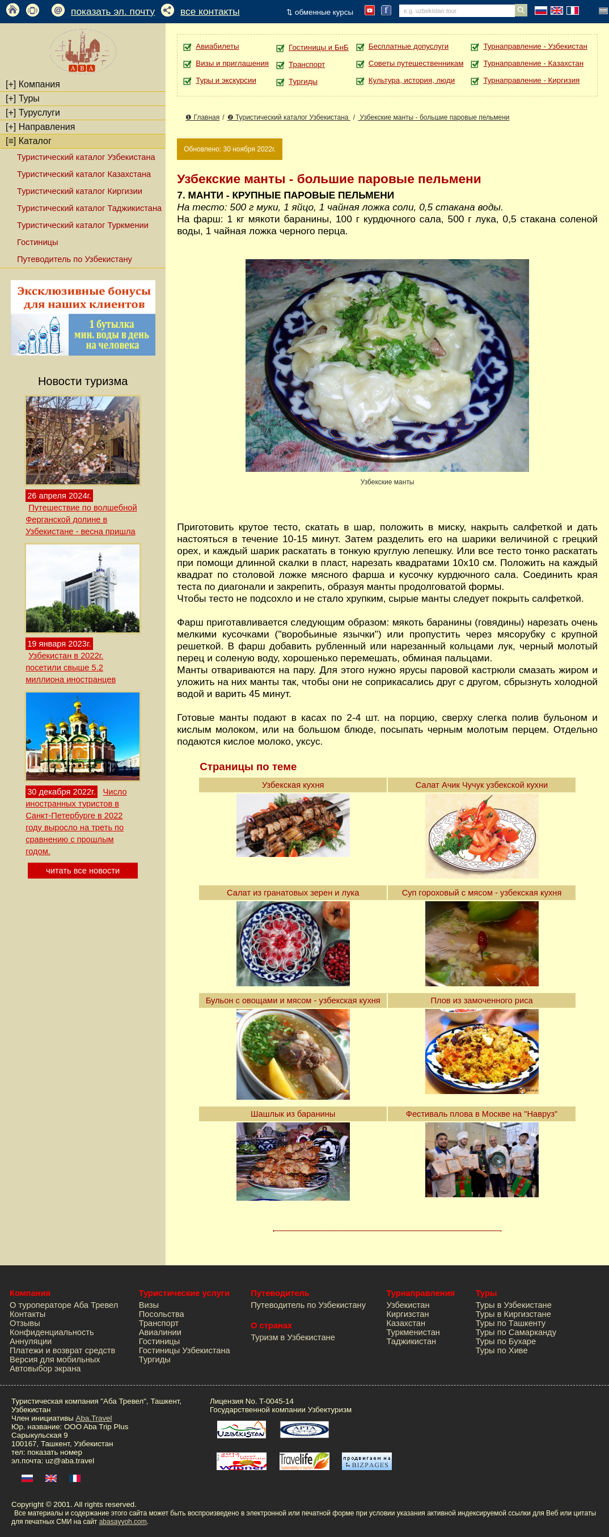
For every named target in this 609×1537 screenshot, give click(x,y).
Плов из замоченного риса (481, 1000)
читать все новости (83, 870)
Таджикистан (411, 1341)
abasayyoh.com (123, 1522)
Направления (40, 127)
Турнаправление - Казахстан (533, 63)
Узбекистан (407, 1305)
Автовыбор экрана (45, 1368)
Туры (23, 98)
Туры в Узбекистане (514, 1305)
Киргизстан (407, 1314)
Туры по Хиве (502, 1350)
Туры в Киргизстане (513, 1314)
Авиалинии (160, 1332)
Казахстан (405, 1323)
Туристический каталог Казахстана (84, 174)
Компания (33, 84)
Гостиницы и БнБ (319, 47)
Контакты (27, 1314)
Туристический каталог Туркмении (83, 225)
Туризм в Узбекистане (293, 1337)
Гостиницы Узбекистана (184, 1350)
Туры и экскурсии (226, 80)
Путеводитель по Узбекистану (74, 259)
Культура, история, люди (412, 80)
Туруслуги (33, 112)
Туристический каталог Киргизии (79, 191)
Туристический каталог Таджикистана (89, 208)
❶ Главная (202, 117)
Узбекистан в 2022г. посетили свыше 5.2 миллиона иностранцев (71, 667)
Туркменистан (413, 1332)
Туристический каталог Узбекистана (86, 157)
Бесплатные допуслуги (409, 46)
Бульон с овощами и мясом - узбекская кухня (293, 1000)
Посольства (161, 1314)
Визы (149, 1305)
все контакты (210, 11)
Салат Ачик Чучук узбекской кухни (482, 784)
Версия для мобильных (55, 1359)
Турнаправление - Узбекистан (535, 46)
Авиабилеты (217, 46)
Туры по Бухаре (506, 1341)
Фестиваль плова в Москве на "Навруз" (481, 1113)
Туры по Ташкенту (510, 1323)
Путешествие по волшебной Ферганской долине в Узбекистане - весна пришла (81, 519)
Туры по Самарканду (516, 1332)
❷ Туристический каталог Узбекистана (288, 117)
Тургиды (303, 81)
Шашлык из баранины (293, 1113)
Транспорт (307, 64)
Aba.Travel (94, 1418)
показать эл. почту (113, 11)
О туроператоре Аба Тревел (64, 1305)
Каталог (29, 141)
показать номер (54, 1452)
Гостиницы (37, 242)
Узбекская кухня (293, 784)
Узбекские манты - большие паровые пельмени (433, 117)
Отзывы (25, 1323)
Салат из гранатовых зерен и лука (293, 892)
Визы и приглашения (232, 63)
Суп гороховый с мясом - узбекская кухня (482, 892)
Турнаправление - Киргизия (531, 80)
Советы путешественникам (416, 63)
